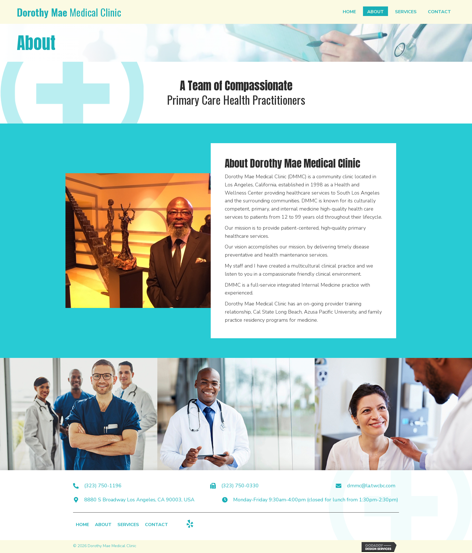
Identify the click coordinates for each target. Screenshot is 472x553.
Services (128, 525)
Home (82, 525)
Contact (156, 525)
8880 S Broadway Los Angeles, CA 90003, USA (139, 499)
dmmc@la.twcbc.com (371, 485)
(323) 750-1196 (103, 485)
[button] (190, 523)
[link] (349, 11)
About (103, 525)
